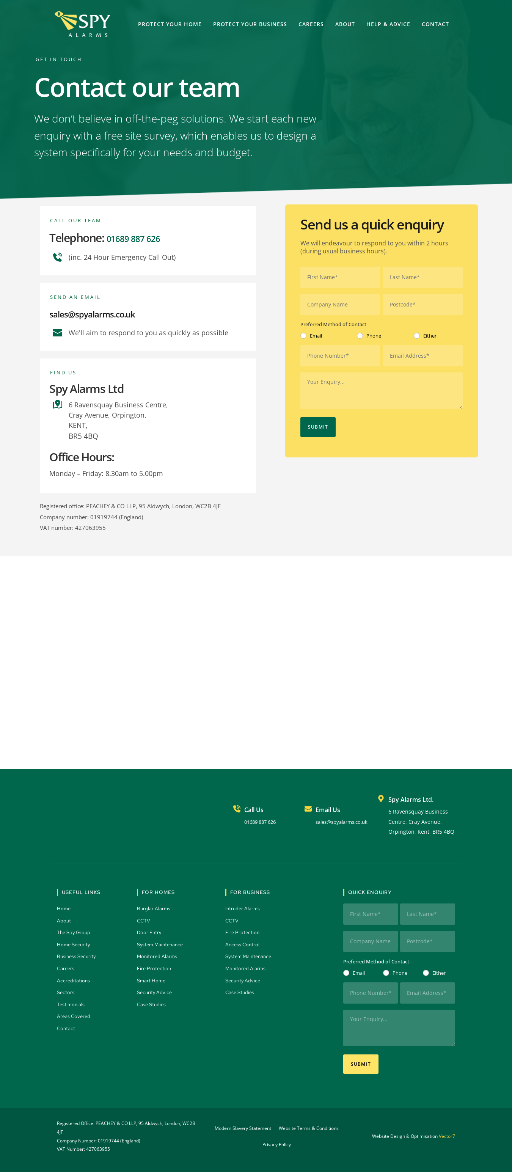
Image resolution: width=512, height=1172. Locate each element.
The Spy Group (75, 931)
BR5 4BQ (83, 435)
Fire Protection (155, 967)
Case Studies (153, 1003)
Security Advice (156, 991)
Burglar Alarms (154, 907)
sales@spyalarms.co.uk (106, 313)
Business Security (78, 955)
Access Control (243, 943)
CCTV (144, 919)
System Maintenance (162, 943)
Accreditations (74, 979)
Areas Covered (75, 1015)
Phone (373, 333)
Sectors (66, 991)
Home (64, 907)
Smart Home (152, 979)
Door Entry (150, 931)
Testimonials (72, 1003)
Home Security (75, 943)
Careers (67, 967)
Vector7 (447, 1128)
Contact (67, 1027)
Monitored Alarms (158, 955)
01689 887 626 (141, 237)
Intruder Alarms (244, 907)
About (64, 919)
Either (430, 333)
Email (316, 333)
